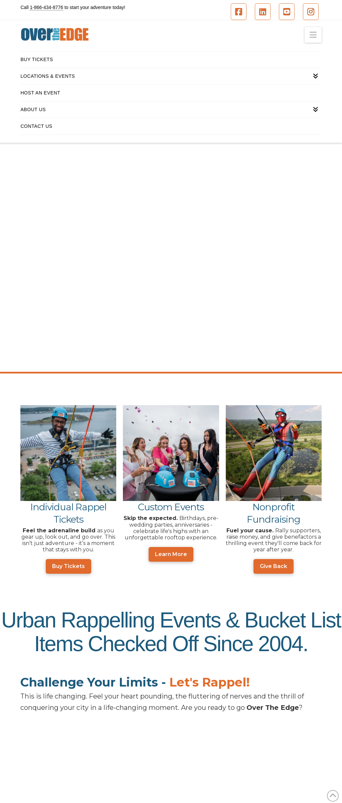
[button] (313, 35)
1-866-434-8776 (46, 7)
